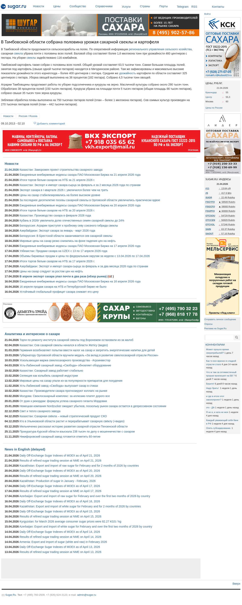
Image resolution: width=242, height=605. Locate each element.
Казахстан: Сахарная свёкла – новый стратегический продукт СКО (63, 416)
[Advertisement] (100, 568)
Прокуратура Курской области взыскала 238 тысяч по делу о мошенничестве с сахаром (77, 431)
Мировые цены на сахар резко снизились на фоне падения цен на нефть (68, 240)
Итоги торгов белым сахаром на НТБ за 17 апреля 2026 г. (57, 261)
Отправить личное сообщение (220, 319)
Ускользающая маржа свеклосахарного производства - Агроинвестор (65, 360)
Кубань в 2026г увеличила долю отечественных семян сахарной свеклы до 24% (72, 220)
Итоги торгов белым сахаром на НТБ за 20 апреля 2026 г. (57, 210)
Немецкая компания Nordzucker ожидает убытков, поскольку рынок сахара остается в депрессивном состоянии (93, 406)
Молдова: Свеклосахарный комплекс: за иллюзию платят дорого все (65, 396)
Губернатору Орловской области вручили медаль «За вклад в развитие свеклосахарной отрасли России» (89, 355)
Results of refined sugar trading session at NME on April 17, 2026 (60, 491)
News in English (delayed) (25, 449)
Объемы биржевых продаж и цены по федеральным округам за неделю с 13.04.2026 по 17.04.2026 (85, 256)
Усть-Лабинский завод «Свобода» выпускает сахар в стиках (59, 385)
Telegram (183, 6)
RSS (194, 6)
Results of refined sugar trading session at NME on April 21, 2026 (60, 460)
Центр (208, 97)
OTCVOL (210, 224)
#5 (206, 193)
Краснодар (211, 92)
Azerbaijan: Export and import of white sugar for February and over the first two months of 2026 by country (85, 526)
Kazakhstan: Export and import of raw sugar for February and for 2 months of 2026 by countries (79, 465)
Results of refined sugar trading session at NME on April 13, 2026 (60, 552)
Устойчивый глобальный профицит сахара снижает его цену (59, 291)
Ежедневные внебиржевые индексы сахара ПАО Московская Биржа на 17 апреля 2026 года (80, 246)
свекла (18, 53)
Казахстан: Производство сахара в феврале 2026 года (55, 215)
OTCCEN (210, 220)
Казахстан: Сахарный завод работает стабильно (51, 370)
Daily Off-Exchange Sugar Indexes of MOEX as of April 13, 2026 (60, 547)
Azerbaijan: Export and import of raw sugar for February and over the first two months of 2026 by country (84, 496)
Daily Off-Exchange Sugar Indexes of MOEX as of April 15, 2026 (60, 511)
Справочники (107, 6)
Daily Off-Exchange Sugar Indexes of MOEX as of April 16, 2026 (60, 501)
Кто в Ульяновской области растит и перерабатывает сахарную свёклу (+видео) (72, 421)
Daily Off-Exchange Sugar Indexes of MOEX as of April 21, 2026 (60, 455)
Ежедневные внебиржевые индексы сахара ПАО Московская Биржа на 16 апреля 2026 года (80, 281)
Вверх (236, 583)
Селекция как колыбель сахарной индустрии (49, 375)
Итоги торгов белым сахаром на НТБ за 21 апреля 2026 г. (57, 180)
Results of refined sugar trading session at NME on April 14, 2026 (60, 536)
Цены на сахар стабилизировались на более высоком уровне (60, 195)
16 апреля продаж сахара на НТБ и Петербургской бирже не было (63, 286)
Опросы (208, 324)
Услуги (126, 6)
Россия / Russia (28, 116)
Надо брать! (212, 388)
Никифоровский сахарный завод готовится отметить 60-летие (60, 436)
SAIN (208, 229)
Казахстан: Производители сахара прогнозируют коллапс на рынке (63, 390)
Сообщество (81, 6)
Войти (207, 14)
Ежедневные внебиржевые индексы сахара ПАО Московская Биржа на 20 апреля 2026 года (80, 205)
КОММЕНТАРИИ (215, 344)
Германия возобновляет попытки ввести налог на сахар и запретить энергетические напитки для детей (87, 350)
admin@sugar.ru (86, 594)
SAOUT (209, 233)
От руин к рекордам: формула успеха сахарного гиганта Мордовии (63, 401)
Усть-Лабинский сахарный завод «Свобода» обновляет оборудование (65, 365)
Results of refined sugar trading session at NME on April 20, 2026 (60, 476)
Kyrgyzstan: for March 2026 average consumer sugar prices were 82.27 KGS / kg (70, 521)
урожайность (127, 73)
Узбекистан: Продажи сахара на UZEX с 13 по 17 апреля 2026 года (63, 251)
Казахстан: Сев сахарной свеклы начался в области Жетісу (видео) (64, 345)
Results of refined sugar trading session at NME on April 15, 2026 (60, 516)
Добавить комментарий (51, 123)
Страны (148, 6)
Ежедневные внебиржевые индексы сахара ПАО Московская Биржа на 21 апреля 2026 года (80, 174)
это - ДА (210, 407)
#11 (207, 188)
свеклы (31, 57)
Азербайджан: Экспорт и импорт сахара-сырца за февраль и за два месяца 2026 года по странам (84, 266)
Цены (60, 6)
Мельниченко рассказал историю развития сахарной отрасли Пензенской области (74, 426)
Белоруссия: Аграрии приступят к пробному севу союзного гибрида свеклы (69, 225)
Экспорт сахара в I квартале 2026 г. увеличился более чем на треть (64, 190)
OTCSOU (210, 215)
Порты (167, 6)
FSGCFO (210, 206)
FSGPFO (210, 211)
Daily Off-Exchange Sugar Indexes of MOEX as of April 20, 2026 (60, 470)
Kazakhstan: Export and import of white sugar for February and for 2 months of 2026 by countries (80, 506)
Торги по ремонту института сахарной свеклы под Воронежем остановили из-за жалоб (76, 340)
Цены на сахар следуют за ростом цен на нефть (51, 271)
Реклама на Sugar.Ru (215, 328)
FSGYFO (210, 202)
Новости (42, 6)
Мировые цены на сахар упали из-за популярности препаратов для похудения (71, 380)
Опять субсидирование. (218, 428)
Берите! (210, 383)
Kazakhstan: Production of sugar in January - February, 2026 (58, 481)
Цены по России (213, 108)
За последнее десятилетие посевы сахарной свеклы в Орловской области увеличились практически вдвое (90, 200)
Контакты (218, 6)
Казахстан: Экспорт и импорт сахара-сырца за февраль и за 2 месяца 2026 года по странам (80, 185)
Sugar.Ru (10, 594)
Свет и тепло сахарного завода (40, 411)
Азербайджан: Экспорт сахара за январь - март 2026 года (57, 230)
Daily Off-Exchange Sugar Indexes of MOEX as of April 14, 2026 (60, 531)
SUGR (208, 197)
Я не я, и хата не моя (217, 412)
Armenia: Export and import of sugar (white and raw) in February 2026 (63, 541)
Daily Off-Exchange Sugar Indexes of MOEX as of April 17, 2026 (60, 486)
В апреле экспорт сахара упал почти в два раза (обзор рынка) (63, 276)
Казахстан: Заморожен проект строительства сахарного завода (61, 169)
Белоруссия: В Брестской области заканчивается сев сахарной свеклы (66, 235)
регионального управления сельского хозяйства (160, 49)
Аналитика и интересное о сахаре (32, 334)
